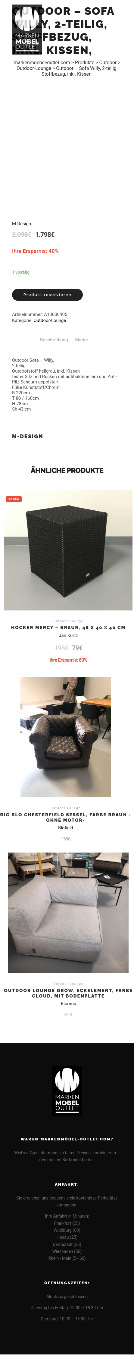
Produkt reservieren (47, 294)
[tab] (54, 340)
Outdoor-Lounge (49, 320)
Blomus (68, 1003)
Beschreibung (54, 339)
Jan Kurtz (68, 635)
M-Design (21, 223)
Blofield (65, 828)
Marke (81, 339)
